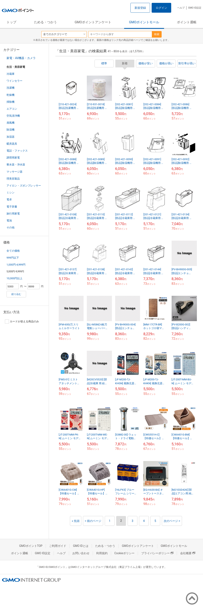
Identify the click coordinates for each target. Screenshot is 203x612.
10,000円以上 (14, 278)
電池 (9, 220)
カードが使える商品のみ (22, 321)
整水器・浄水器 (16, 164)
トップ (11, 22)
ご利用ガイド (57, 545)
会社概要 (187, 553)
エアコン (12, 108)
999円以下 (13, 257)
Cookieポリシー (124, 553)
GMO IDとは (80, 545)
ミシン (10, 192)
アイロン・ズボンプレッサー (24, 185)
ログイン (161, 7)
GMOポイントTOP (30, 545)
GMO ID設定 (194, 7)
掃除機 (10, 101)
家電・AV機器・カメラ (21, 58)
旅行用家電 (13, 213)
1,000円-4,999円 (16, 264)
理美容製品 (13, 178)
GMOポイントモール (144, 22)
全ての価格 (13, 250)
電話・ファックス (17, 150)
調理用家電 (13, 157)
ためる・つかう (45, 22)
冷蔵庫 (10, 73)
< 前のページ (93, 521)
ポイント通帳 (186, 22)
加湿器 (10, 136)
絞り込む (16, 294)
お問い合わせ (80, 553)
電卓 (9, 199)
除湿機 (10, 129)
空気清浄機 (13, 115)
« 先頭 (75, 521)
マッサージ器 (14, 171)
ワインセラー (14, 80)
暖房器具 (12, 143)
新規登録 (140, 7)
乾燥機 (10, 94)
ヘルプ (181, 7)
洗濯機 (10, 87)
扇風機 (10, 122)
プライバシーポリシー (157, 553)
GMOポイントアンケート (93, 22)
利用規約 (102, 553)
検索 (156, 34)
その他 (10, 227)
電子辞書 (12, 206)
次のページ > (172, 521)
